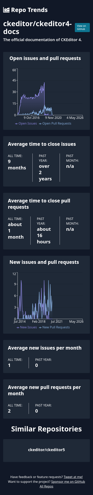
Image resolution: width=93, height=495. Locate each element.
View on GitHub (81, 27)
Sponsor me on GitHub (68, 481)
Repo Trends (25, 9)
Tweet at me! (73, 477)
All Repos (46, 486)
